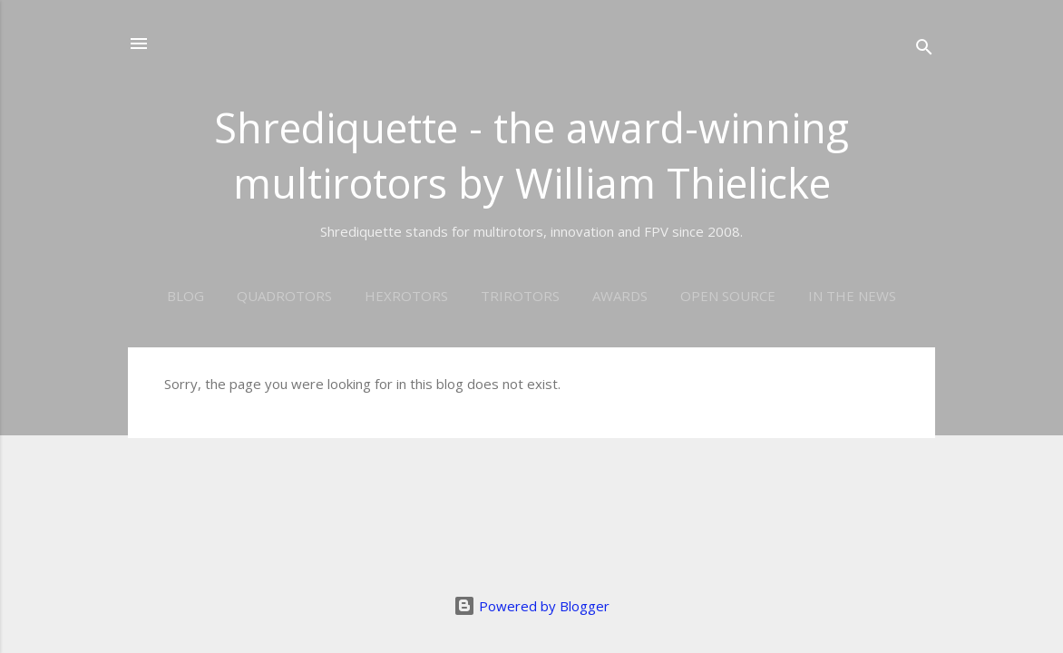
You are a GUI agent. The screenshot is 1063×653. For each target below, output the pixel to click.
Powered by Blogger (531, 606)
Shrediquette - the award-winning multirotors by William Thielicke (531, 155)
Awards (620, 296)
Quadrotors (284, 296)
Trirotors (520, 296)
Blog (185, 296)
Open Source (727, 296)
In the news (852, 296)
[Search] (924, 49)
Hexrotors (406, 296)
